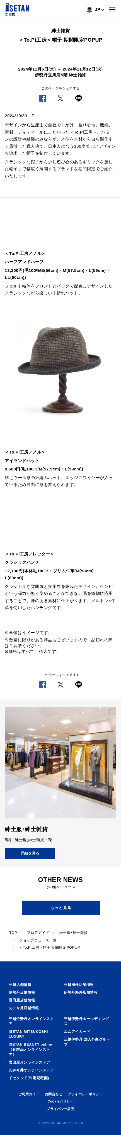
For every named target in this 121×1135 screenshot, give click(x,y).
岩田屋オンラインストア (29, 1062)
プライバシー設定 (60, 1109)
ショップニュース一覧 (38, 940)
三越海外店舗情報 (79, 985)
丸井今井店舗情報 (24, 1008)
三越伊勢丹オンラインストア (31, 1021)
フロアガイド (38, 933)
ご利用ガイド (28, 1094)
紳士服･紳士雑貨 (73, 933)
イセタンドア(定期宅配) (29, 1078)
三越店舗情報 (20, 985)
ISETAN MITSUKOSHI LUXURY (28, 1034)
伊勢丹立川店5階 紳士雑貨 (60, 74)
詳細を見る (30, 853)
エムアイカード (77, 1031)
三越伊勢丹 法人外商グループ (87, 1041)
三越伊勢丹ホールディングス (86, 1021)
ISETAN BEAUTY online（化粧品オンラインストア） (30, 1049)
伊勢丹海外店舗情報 (81, 992)
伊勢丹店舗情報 (22, 992)
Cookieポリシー (60, 1101)
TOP (13, 933)
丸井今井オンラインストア (31, 1070)
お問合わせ (53, 1094)
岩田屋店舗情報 (22, 1000)
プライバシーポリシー (85, 1094)
